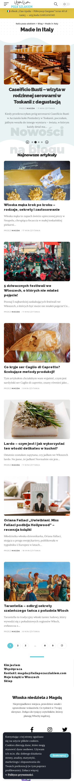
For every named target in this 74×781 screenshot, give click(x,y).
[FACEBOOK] (32, 729)
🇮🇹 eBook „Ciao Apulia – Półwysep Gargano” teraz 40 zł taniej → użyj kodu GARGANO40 (37, 13)
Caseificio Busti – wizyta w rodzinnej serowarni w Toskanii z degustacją (37, 95)
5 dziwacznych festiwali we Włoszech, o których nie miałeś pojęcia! (31, 290)
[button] (59, 756)
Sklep (8, 681)
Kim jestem (12, 665)
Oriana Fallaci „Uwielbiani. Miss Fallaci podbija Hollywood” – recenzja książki (31, 525)
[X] (64, 729)
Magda (31, 108)
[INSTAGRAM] (49, 729)
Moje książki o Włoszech (21, 677)
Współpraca (13, 669)
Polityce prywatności (20, 774)
